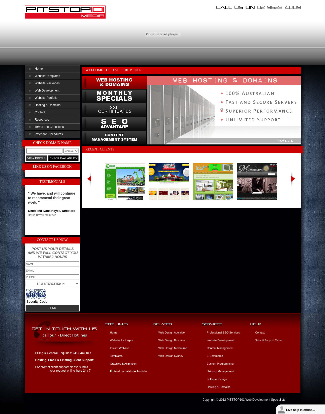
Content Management (220, 348)
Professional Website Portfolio (128, 371)
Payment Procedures (49, 134)
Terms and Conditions (49, 127)
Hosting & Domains (48, 105)
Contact (40, 112)
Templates (116, 355)
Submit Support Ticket (268, 340)
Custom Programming (220, 363)
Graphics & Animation (123, 363)
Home (39, 68)
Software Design (217, 379)
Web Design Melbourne (172, 348)
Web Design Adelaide (171, 332)
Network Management (220, 371)
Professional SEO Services (223, 332)
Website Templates (47, 76)
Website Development (220, 340)
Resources (42, 119)
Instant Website (119, 348)
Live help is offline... (300, 410)
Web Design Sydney (170, 355)
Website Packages (47, 83)
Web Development (47, 90)
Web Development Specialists (265, 399)
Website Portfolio (46, 98)
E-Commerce (215, 355)
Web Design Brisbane (171, 340)
